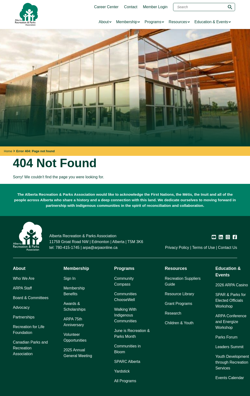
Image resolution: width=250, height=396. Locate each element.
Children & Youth (179, 323)
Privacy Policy (177, 247)
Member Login (155, 7)
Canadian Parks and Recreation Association (30, 348)
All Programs (125, 381)
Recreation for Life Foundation (29, 330)
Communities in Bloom (127, 349)
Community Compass (124, 281)
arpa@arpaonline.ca (100, 247)
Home (8, 151)
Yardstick (122, 371)
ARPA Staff (22, 288)
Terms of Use (203, 247)
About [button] (19, 268)
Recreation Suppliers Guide (183, 281)
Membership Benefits (74, 291)
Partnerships (24, 317)
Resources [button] (176, 268)
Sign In (70, 278)
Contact (130, 7)
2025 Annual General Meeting (78, 353)
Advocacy (21, 307)
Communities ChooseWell (125, 297)
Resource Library (179, 294)
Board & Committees (31, 298)
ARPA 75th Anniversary (74, 322)
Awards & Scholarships (75, 306)
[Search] (204, 7)
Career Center (106, 7)
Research (173, 313)
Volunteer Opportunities (75, 337)
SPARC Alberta (127, 362)
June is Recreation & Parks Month (132, 333)
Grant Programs (178, 304)
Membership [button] (76, 268)
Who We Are (24, 278)
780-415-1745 (67, 247)
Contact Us (227, 247)
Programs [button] (124, 268)
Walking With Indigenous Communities (125, 315)
